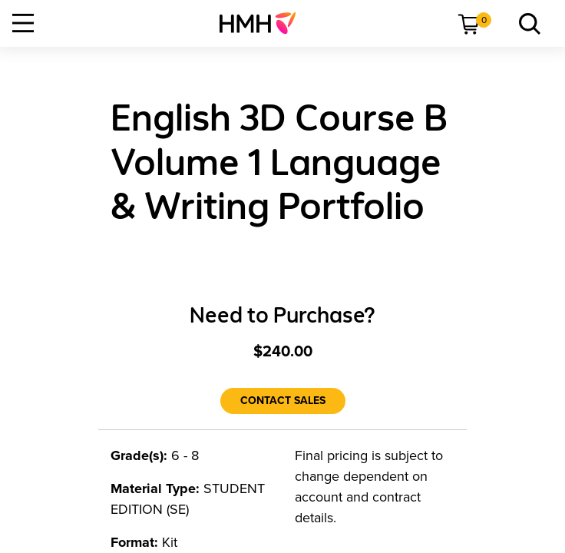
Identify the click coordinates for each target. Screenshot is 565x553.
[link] (264, 23)
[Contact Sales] (282, 401)
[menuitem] (264, 23)
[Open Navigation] (23, 23)
